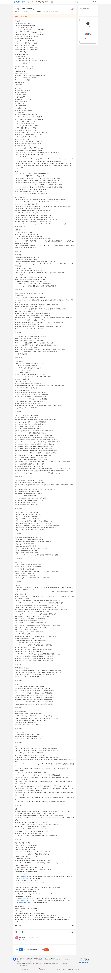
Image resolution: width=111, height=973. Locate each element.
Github (46, 958)
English (30, 965)
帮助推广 (54, 958)
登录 (96, 2)
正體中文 (25, 965)
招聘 (33, 2)
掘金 (41, 963)
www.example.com (23, 874)
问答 (28, 2)
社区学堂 (39, 2)
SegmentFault (47, 963)
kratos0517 (18, 11)
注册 (92, 2)
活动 (51, 2)
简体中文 (19, 965)
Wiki (56, 2)
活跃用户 (22, 958)
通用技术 (18, 8)
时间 (69, 932)
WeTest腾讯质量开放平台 (28, 963)
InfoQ (37, 963)
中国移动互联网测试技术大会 (33, 958)
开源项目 (45, 2)
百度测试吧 (59, 963)
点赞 (73, 932)
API (50, 958)
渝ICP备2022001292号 (32, 969)
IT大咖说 (65, 963)
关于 (18, 958)
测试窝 (53, 963)
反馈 (42, 958)
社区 (23, 2)
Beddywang (37, 11)
